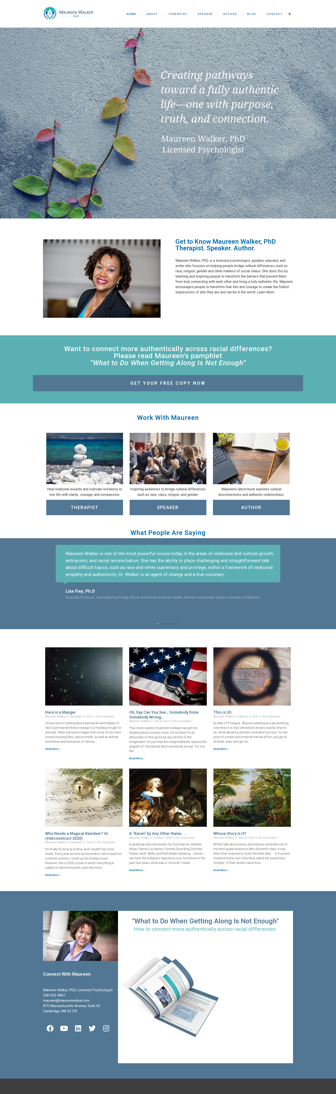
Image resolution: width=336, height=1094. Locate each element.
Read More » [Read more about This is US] (221, 749)
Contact (274, 14)
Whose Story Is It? (229, 833)
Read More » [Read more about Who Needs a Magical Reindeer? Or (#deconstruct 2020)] (52, 875)
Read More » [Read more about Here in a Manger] (52, 749)
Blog (251, 14)
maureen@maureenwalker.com (66, 1000)
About (152, 14)
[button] (49, 579)
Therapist (177, 14)
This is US (222, 712)
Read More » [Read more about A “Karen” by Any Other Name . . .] (136, 870)
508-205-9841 (54, 995)
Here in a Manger (60, 712)
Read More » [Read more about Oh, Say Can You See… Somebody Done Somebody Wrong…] (136, 758)
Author (230, 14)
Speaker (205, 14)
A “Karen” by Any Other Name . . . (158, 833)
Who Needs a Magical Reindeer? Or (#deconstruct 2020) (76, 836)
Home (131, 14)
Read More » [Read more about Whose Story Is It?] (221, 870)
